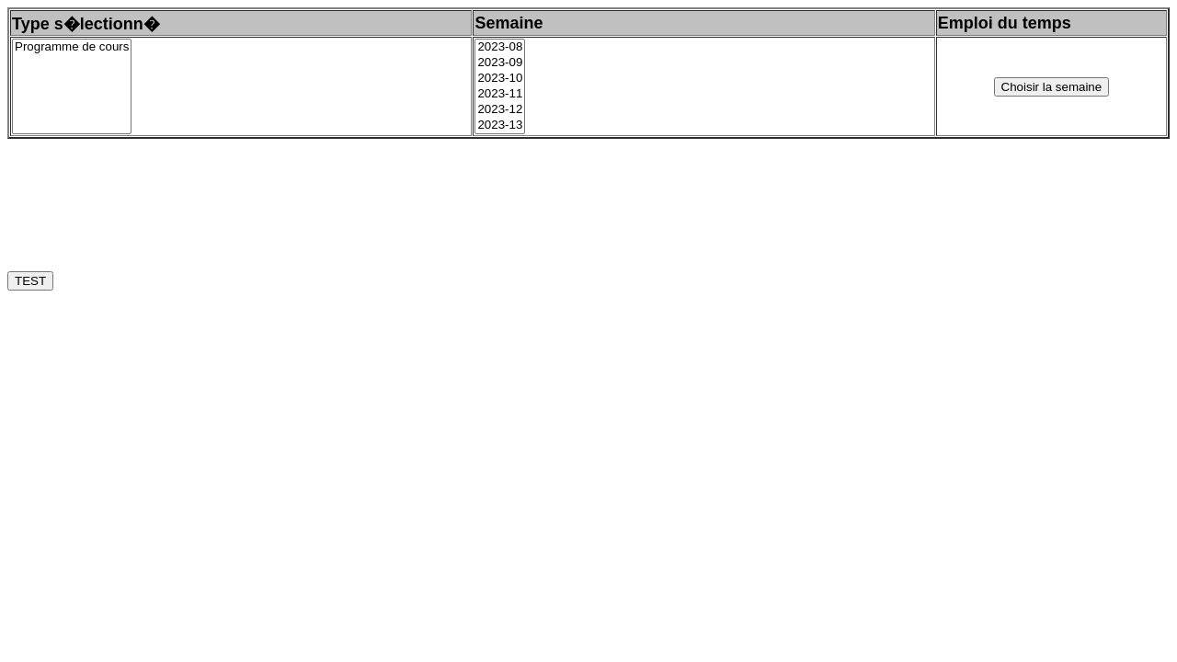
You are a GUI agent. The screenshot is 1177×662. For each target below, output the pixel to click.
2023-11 (499, 94)
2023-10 (499, 78)
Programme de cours (72, 47)
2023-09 (499, 63)
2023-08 (499, 47)
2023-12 (499, 110)
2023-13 (499, 125)
